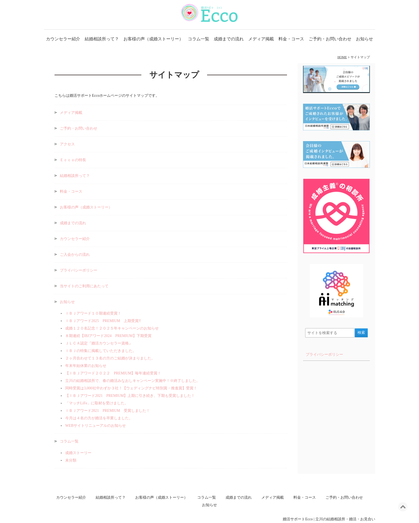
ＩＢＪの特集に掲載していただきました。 (100, 351)
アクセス (67, 144)
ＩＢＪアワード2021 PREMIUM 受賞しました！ (109, 411)
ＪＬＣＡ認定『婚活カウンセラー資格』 (99, 343)
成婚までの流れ (229, 39)
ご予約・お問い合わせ (330, 39)
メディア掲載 (261, 39)
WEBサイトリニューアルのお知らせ (95, 426)
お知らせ (364, 39)
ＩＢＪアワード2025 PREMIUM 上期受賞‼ (103, 321)
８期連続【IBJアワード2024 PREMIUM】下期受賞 (108, 336)
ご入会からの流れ (75, 255)
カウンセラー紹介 (63, 39)
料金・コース (291, 39)
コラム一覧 (198, 39)
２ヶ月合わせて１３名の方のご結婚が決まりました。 (110, 358)
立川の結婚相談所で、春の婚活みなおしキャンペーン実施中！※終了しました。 (132, 381)
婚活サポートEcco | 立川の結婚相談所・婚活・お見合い (329, 519)
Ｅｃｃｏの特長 (73, 160)
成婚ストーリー (78, 453)
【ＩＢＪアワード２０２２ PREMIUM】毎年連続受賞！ (113, 373)
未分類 (70, 460)
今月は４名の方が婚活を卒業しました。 (99, 418)
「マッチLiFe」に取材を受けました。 (96, 403)
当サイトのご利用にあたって (84, 286)
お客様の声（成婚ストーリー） (153, 39)
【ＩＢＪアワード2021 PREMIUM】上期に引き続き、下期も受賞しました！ (130, 396)
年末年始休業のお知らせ (85, 366)
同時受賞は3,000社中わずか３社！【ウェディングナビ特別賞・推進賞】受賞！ (131, 388)
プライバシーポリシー (78, 270)
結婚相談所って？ (102, 39)
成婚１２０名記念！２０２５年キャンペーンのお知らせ (112, 328)
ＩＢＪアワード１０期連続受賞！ (93, 313)
